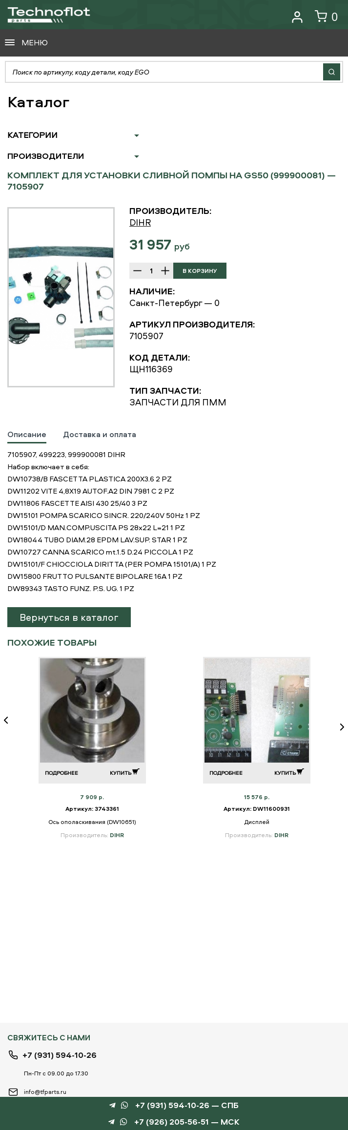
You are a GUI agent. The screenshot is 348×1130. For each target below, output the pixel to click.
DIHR (140, 222)
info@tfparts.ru (45, 1092)
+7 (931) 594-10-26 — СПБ (187, 1105)
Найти (331, 72)
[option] (61, 297)
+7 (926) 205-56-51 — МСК (187, 1122)
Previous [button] (10, 726)
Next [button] (338, 726)
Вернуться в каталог (69, 617)
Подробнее (61, 772)
